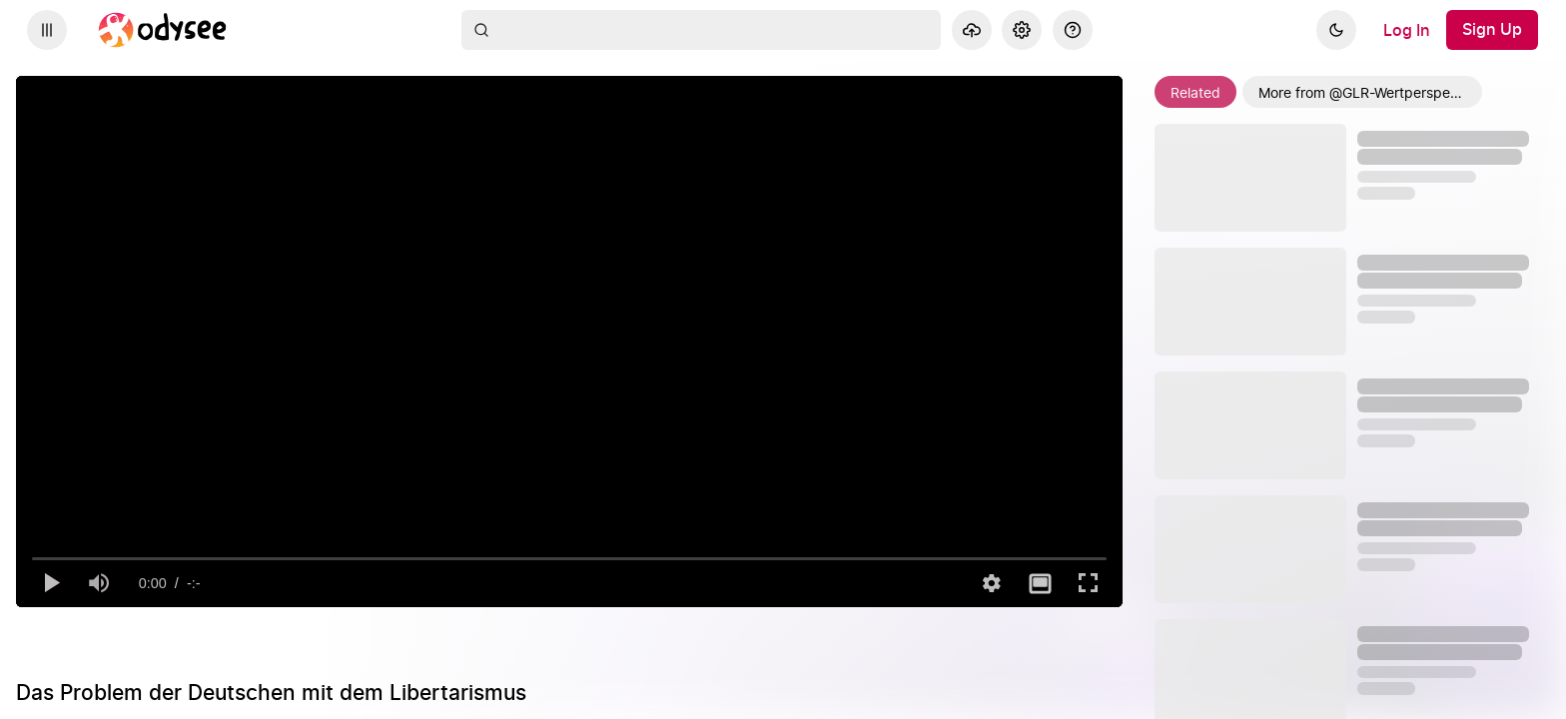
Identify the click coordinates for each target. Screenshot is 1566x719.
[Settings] (1022, 30)
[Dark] (1336, 30)
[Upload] (972, 30)
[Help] (1073, 30)
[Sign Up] (1492, 30)
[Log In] (1406, 30)
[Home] (163, 30)
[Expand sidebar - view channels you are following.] (47, 30)
